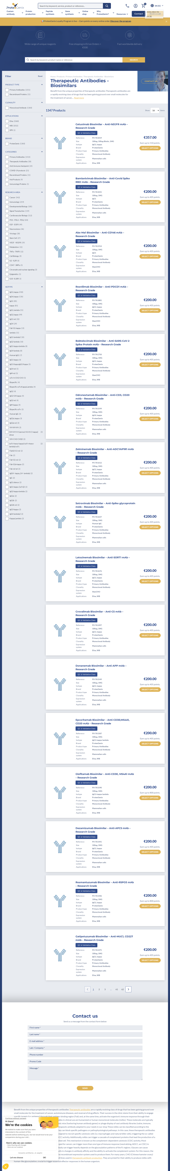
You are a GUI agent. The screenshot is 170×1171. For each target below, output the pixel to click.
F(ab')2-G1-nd (16, 451)
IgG (12, 478)
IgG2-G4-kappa (17, 396)
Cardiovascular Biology (21, 215)
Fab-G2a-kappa (17, 464)
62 (122, 989)
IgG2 (13, 391)
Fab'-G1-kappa (17, 328)
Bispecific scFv (16, 409)
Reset (40, 76)
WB (14, 125)
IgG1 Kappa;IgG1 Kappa (20, 364)
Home (53, 76)
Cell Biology (15, 256)
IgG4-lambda (16, 350)
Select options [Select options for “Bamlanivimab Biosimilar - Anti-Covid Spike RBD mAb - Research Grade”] (150, 202)
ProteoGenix (17, 143)
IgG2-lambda (16, 341)
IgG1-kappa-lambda (18, 346)
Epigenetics (15, 274)
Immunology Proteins (19, 184)
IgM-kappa (15, 405)
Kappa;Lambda (17, 518)
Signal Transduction (19, 211)
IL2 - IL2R (14, 260)
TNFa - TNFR (16, 251)
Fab (12, 455)
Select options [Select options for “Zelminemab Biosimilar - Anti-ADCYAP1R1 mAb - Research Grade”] (150, 473)
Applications (11, 116)
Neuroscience (17, 229)
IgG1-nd (14, 319)
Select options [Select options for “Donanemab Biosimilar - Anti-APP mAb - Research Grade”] (150, 689)
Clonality (10, 102)
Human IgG (15, 414)
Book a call (155, 13)
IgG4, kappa (16, 296)
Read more (79, 97)
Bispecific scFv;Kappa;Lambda (22, 387)
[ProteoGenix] (15, 6)
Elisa (14, 121)
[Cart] (143, 5)
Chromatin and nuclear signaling (23, 269)
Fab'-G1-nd (15, 460)
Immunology (17, 202)
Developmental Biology (21, 206)
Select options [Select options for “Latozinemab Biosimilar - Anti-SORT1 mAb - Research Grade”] (150, 581)
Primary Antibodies (20, 90)
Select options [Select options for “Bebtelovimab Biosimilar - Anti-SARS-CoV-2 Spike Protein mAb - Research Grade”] (150, 364)
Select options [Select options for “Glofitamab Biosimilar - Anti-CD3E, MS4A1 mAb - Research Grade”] (150, 798)
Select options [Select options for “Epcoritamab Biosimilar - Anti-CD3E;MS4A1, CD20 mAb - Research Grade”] (150, 743)
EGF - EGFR (16, 224)
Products (61, 76)
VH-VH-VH (15, 427)
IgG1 (13, 301)
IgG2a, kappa (16, 418)
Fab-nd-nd (15, 469)
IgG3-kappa (15, 509)
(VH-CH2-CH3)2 (17, 439)
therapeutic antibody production (87, 1158)
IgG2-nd (14, 400)
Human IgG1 (16, 355)
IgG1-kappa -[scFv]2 (18, 487)
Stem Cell (15, 238)
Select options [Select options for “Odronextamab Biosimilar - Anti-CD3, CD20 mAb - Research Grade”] (150, 419)
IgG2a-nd (14, 423)
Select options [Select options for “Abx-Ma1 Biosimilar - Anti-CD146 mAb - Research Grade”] (150, 256)
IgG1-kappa (15, 359)
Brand (8, 138)
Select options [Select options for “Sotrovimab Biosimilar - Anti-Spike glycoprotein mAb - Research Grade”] (150, 527)
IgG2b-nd (14, 505)
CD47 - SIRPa (16, 265)
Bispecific (15, 382)
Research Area (12, 192)
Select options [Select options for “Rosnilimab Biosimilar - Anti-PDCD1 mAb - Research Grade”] (150, 310)
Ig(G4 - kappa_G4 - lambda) (21, 473)
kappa (14, 305)
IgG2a (13, 496)
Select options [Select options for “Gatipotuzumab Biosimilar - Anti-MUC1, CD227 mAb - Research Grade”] (150, 960)
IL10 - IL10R (15, 278)
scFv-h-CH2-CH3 (18, 378)
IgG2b (13, 500)
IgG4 (13, 323)
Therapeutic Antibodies (20, 161)
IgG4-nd (14, 369)
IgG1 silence (15, 482)
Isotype (9, 287)
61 (117, 989)
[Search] (107, 6)
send (85, 1088)
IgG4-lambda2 (16, 514)
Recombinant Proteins (20, 94)
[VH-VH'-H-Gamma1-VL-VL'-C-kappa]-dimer (25, 433)
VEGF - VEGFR (17, 242)
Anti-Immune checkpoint (21, 166)
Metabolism (16, 247)
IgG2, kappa (16, 314)
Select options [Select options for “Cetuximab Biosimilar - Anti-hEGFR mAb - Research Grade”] (150, 148)
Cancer (15, 197)
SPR (12, 130)
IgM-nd (14, 373)
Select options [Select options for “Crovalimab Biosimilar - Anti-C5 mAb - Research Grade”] (150, 635)
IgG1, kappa (16, 292)
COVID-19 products (19, 170)
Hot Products (16, 179)
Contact (138, 13)
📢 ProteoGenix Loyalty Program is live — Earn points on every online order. (75, 21)
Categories (10, 152)
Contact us (151, 81)
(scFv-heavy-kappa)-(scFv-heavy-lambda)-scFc (25, 445)
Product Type (12, 84)
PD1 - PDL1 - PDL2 (19, 220)
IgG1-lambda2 (17, 337)
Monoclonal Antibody (21, 107)
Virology (15, 233)
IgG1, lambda (16, 310)
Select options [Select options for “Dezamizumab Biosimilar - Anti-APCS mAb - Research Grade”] (150, 852)
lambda (14, 332)
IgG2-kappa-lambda (18, 491)
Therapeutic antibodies (79, 1109)
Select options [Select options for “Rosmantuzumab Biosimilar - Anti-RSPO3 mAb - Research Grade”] (150, 906)
